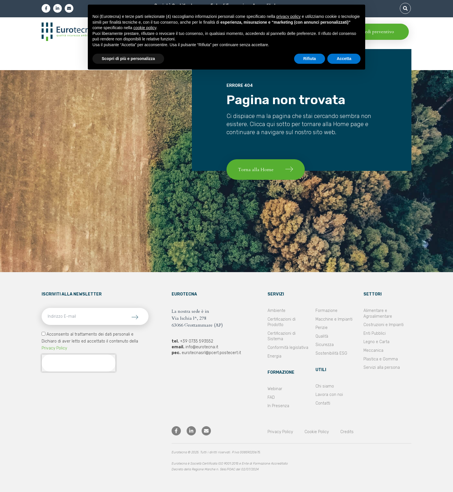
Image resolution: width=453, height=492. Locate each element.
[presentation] (79, 363)
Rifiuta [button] (309, 58)
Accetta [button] (344, 58)
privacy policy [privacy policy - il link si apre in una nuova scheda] (288, 16)
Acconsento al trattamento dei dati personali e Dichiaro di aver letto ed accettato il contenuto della (90, 341)
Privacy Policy (54, 348)
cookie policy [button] (144, 27)
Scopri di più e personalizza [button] (128, 58)
